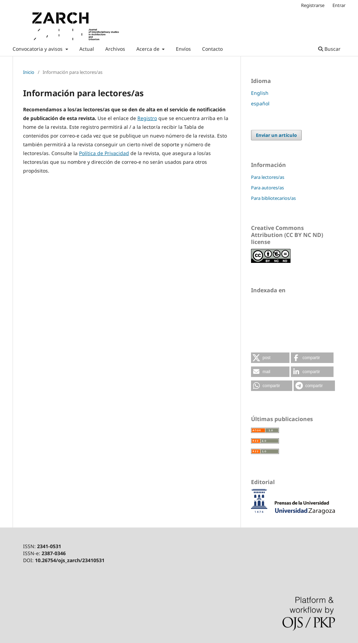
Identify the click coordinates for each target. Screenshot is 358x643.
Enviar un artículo (276, 135)
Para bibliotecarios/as (273, 198)
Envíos (183, 49)
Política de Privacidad (104, 153)
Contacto (212, 49)
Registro (147, 118)
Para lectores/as (267, 177)
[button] (270, 357)
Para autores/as (267, 187)
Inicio (28, 72)
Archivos (115, 49)
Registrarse (312, 5)
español (260, 103)
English (259, 93)
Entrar (338, 5)
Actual (86, 49)
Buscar (329, 49)
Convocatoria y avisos (38, 49)
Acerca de (148, 49)
